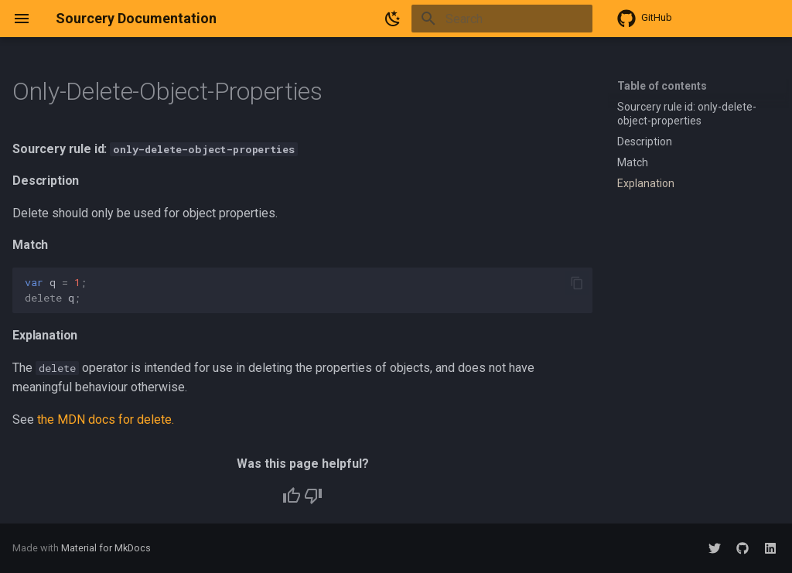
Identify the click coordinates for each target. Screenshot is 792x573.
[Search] (501, 18)
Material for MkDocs (106, 548)
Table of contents (662, 86)
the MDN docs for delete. (105, 419)
